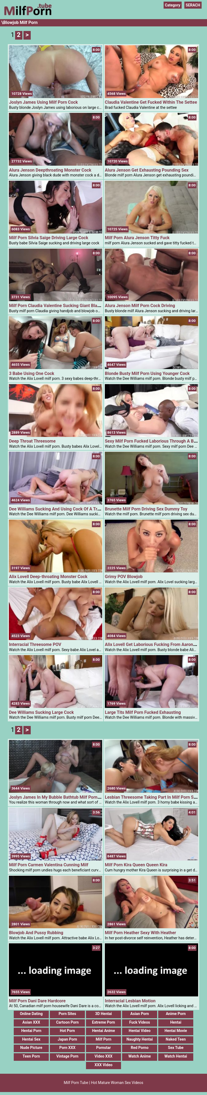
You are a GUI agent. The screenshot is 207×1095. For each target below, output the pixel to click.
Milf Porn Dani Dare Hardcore (37, 1002)
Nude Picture (31, 1049)
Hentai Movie (175, 1032)
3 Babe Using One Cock (31, 373)
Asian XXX (31, 1023)
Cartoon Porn (67, 1023)
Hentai (175, 1023)
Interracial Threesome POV (35, 644)
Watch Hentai (175, 1058)
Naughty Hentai (139, 1041)
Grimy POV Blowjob (124, 576)
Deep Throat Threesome (32, 441)
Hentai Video (140, 1032)
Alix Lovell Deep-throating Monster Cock (48, 576)
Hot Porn (67, 1032)
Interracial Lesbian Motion (130, 1002)
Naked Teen (176, 1041)
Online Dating (31, 1015)
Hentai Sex (31, 1041)
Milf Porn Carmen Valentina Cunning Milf (48, 866)
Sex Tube (176, 1049)
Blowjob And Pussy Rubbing (36, 934)
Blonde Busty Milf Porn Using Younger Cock (147, 373)
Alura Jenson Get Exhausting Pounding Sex (146, 170)
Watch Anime (139, 1058)
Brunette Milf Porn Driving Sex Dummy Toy (146, 509)
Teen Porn (31, 1058)
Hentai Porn (31, 1032)
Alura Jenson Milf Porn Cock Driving (140, 305)
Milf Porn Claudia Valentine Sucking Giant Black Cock (60, 305)
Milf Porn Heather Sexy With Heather (140, 934)
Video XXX (103, 1058)
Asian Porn (139, 1015)
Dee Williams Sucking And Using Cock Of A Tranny (57, 509)
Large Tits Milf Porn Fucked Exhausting (143, 712)
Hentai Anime (103, 1032)
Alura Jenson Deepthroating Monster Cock (50, 170)
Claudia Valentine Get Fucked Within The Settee (151, 102)
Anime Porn (176, 1015)
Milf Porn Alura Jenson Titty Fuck (137, 237)
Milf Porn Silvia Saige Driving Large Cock (48, 237)
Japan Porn (67, 1041)
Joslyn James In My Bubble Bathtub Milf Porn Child (58, 798)
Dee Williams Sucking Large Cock (41, 712)
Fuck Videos (139, 1023)
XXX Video (103, 1066)
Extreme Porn (103, 1023)
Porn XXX (67, 1049)
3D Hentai (103, 1015)
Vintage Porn (67, 1058)
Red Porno (140, 1049)
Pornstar (103, 1049)
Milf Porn (103, 1041)
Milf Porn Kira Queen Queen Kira (136, 866)
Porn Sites (67, 1015)
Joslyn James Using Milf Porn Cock (43, 102)
